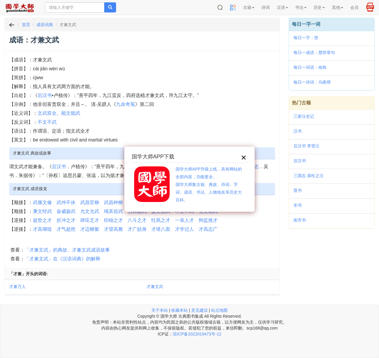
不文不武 (47, 122)
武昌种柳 (113, 202)
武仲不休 (66, 202)
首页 (26, 24)
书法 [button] (300, 7)
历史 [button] (319, 7)
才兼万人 (17, 286)
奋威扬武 (66, 211)
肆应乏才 (89, 220)
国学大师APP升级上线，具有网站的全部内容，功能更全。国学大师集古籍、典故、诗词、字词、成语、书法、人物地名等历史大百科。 (209, 184)
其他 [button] (337, 7)
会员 (354, 7)
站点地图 (219, 310)
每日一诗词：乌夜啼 (312, 82)
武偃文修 (42, 202)
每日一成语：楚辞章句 (314, 52)
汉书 (297, 131)
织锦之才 (113, 220)
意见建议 (199, 310)
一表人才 (184, 220)
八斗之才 (137, 220)
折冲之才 (66, 220)
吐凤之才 (160, 220)
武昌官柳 (89, 202)
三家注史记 (303, 116)
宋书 (297, 205)
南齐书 (299, 220)
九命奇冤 (125, 104)
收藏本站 (179, 310)
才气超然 (66, 229)
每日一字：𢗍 (305, 37)
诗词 (265, 7)
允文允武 (89, 211)
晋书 (297, 190)
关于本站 (159, 310)
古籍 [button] (248, 7)
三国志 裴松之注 (308, 175)
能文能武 (70, 113)
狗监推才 (208, 220)
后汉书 (45, 95)
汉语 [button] (282, 7)
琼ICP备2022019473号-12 (197, 334)
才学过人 (184, 229)
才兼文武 (155, 286)
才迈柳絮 (89, 229)
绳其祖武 (113, 211)
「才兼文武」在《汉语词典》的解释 (62, 258)
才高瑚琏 (42, 229)
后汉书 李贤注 (306, 146)
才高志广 (208, 229)
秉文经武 (42, 211)
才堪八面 (160, 229)
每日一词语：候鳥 (310, 67)
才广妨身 (137, 229)
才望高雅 (113, 229)
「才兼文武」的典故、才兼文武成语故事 (67, 249)
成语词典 (44, 24)
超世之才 (42, 220)
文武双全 (47, 113)
